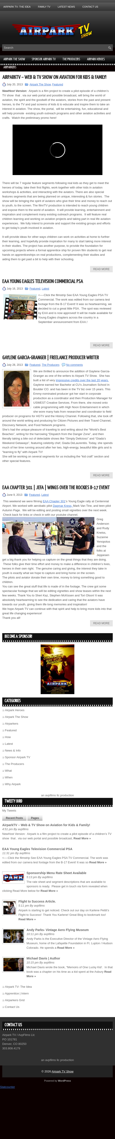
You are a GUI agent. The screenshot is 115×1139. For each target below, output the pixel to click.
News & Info (13, 750)
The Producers (71, 59)
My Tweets (9, 810)
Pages (35, 818)
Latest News (66, 6)
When (9, 777)
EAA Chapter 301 (54, 501)
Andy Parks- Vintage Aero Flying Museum (58, 930)
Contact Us (90, 6)
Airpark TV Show (62, 1071)
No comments (74, 364)
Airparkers (9, 67)
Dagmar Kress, (63, 505)
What (8, 770)
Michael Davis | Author (43, 958)
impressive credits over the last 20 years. (82, 380)
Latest (45, 288)
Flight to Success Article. (37, 901)
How (8, 737)
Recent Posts (14, 818)
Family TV (44, 6)
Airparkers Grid (14, 1000)
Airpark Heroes (96, 59)
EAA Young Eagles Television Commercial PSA (42, 281)
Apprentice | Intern (17, 993)
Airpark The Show (14, 59)
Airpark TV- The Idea (17, 6)
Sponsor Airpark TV (44, 59)
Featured (57, 84)
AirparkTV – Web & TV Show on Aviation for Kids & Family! (54, 77)
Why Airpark (13, 784)
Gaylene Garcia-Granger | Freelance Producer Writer (50, 357)
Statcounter (7, 1087)
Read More (101, 269)
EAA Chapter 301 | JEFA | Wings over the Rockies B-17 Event (56, 487)
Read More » (82, 838)
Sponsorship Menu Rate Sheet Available (56, 873)
